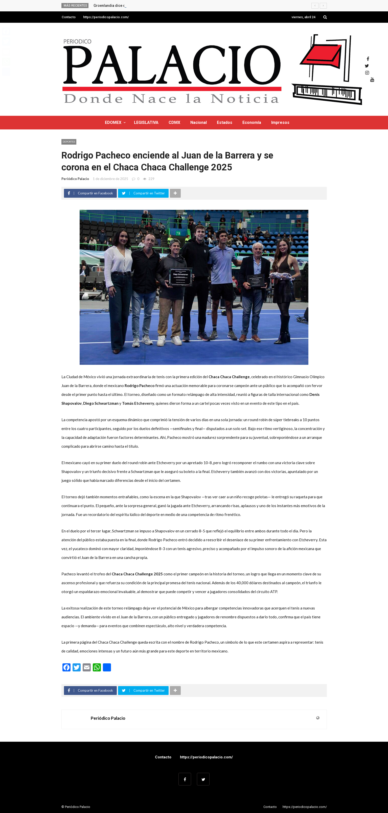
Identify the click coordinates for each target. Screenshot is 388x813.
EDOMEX (113, 122)
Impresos (280, 122)
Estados (224, 122)
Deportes (69, 141)
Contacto (69, 17)
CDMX (174, 122)
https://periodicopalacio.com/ (106, 17)
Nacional (198, 122)
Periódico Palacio (75, 179)
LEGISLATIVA (146, 122)
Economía (251, 122)
